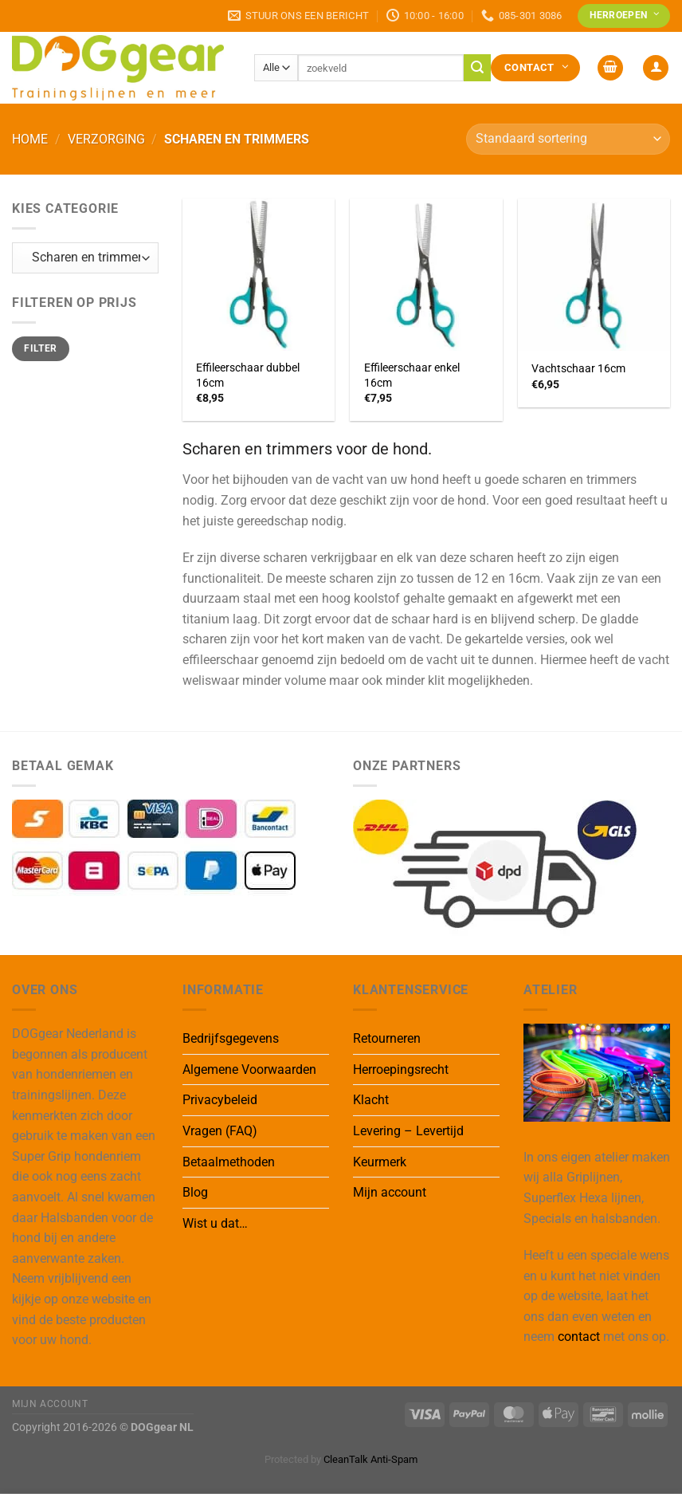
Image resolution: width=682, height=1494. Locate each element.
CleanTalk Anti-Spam (370, 1459)
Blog (195, 1192)
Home (30, 139)
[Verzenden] (477, 67)
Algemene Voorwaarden (249, 1069)
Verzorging (106, 139)
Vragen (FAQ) (219, 1130)
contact (579, 1336)
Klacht (371, 1099)
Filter (40, 348)
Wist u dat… (215, 1223)
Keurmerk (379, 1162)
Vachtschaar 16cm (578, 368)
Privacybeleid (219, 1099)
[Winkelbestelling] (568, 139)
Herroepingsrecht (401, 1069)
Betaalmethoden (228, 1162)
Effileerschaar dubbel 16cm (248, 375)
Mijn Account (50, 1403)
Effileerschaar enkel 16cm (412, 375)
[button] (610, 68)
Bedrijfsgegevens (230, 1038)
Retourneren (387, 1038)
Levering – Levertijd (408, 1130)
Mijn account (389, 1192)
